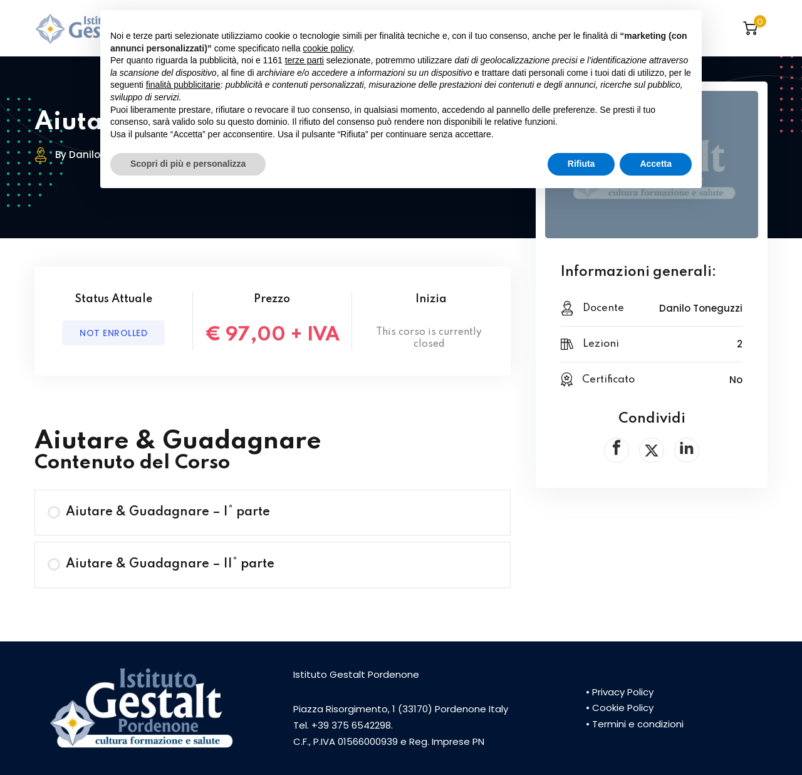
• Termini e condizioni (635, 723)
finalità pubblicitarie (183, 85)
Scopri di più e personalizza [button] (188, 164)
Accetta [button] (656, 164)
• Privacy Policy (620, 692)
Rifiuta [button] (581, 164)
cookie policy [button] (327, 48)
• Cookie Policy (620, 707)
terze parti (304, 60)
